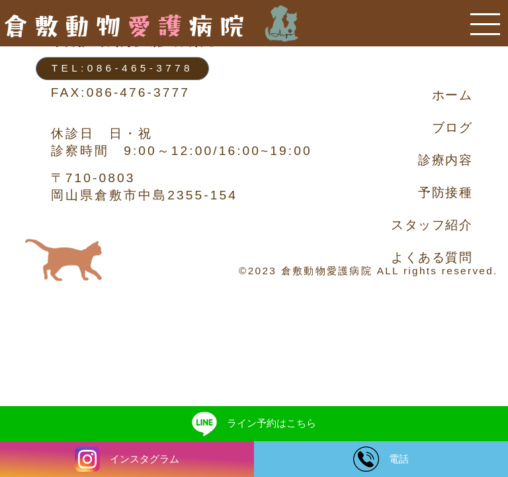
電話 (381, 459)
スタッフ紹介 (431, 225)
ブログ (452, 127)
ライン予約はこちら (254, 423)
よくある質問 (431, 257)
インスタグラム (127, 459)
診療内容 (445, 160)
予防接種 (445, 192)
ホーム (452, 95)
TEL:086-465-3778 (122, 68)
